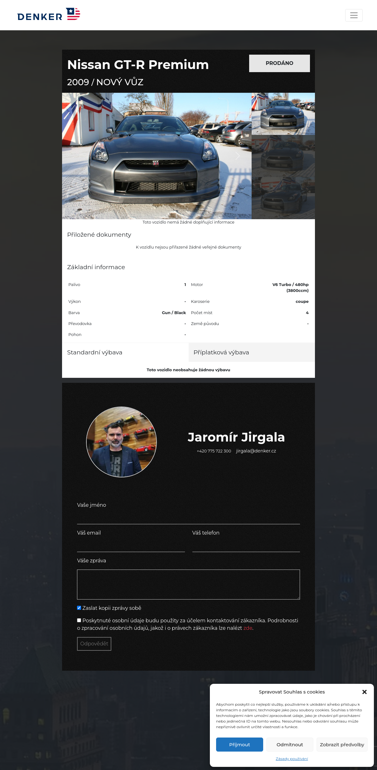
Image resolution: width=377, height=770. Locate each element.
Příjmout (239, 745)
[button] (364, 692)
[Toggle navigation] (354, 15)
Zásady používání (292, 758)
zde (248, 628)
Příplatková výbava (221, 352)
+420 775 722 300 (214, 451)
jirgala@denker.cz (256, 451)
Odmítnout (290, 745)
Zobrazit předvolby (342, 745)
